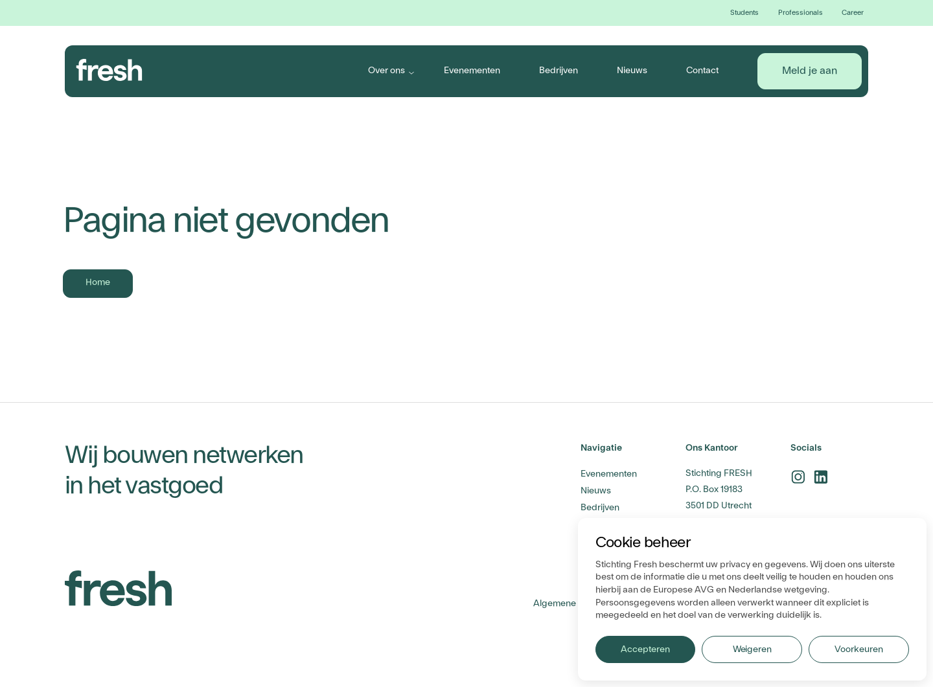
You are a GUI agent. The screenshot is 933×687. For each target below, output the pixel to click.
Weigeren (752, 649)
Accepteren (645, 649)
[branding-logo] (109, 70)
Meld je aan (809, 70)
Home (98, 282)
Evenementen (472, 70)
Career (853, 12)
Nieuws (632, 70)
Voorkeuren (858, 649)
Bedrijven (558, 70)
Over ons (386, 70)
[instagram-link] (798, 477)
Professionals (800, 12)
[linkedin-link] (820, 477)
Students (744, 12)
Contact (702, 70)
